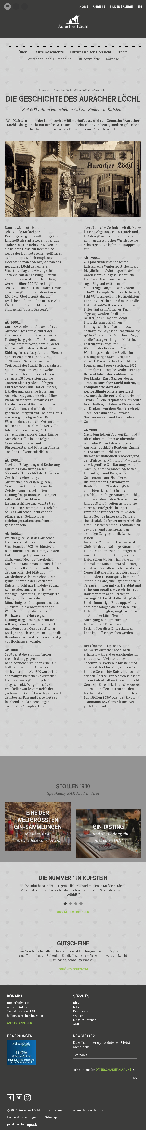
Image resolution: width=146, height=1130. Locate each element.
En (140, 7)
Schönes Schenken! (73, 969)
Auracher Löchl (63, 90)
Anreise (99, 7)
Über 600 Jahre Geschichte (41, 51)
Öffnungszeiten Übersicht (90, 51)
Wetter (78, 1015)
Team (122, 51)
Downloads (81, 1011)
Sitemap (51, 1117)
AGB (76, 1024)
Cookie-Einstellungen (22, 1117)
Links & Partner (84, 1020)
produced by (22, 1124)
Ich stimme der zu (105, 1069)
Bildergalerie (121, 7)
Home (84, 7)
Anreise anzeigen (19, 1023)
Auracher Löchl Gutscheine (50, 58)
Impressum (56, 1110)
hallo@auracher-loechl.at (25, 1015)
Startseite (45, 90)
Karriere (112, 58)
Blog (76, 1002)
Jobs (76, 1007)
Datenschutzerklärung (114, 1070)
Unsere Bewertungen (73, 912)
